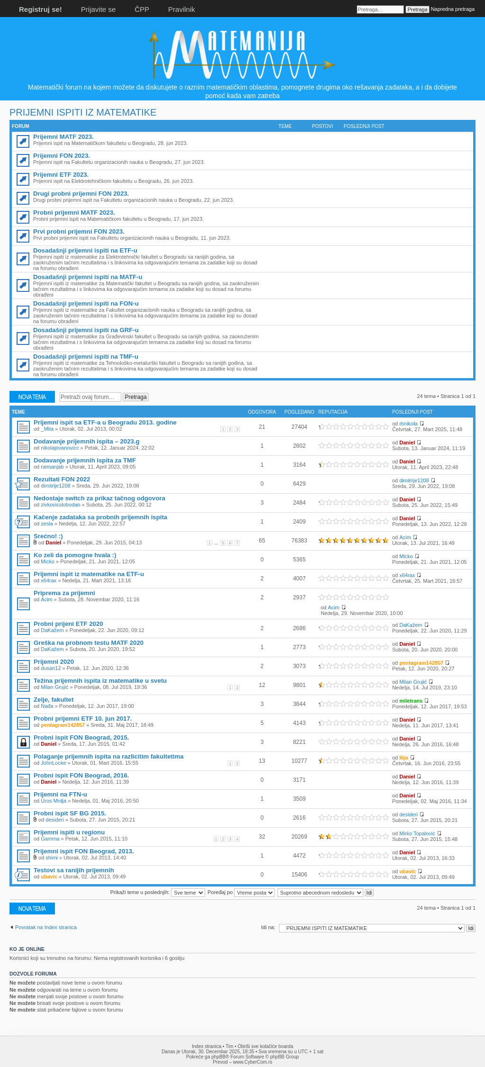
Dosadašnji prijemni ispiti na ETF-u (85, 250)
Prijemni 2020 (54, 661)
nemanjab (52, 467)
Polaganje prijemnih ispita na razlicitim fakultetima (109, 756)
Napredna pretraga (453, 9)
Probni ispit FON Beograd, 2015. (81, 737)
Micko (47, 561)
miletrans (410, 701)
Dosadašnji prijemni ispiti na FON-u (86, 303)
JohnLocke (53, 763)
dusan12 (51, 668)
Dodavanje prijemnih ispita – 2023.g (87, 441)
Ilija (403, 757)
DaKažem (52, 630)
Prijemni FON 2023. (61, 155)
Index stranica (206, 1046)
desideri (54, 820)
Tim (229, 1046)
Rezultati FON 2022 (62, 479)
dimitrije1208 (55, 485)
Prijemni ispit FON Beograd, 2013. (84, 851)
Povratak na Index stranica (46, 927)
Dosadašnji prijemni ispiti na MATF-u (88, 276)
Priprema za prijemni (64, 593)
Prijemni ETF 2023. (61, 174)
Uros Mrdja (53, 801)
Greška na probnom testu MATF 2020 (89, 642)
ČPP (142, 9)
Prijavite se (98, 9)
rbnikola (408, 423)
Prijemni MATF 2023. (63, 136)
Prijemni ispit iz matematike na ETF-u (89, 574)
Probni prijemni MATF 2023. (74, 212)
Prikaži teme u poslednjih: (157, 892)
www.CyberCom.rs (252, 1062)
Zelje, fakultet (53, 699)
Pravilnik (181, 9)
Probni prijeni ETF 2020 (68, 623)
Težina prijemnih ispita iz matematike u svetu (100, 680)
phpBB (218, 1056)
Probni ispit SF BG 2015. (70, 813)
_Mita (47, 429)
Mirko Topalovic (417, 833)
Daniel (407, 442)
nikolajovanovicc (60, 448)
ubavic (49, 876)
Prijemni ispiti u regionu (69, 832)
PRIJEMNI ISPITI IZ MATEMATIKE (82, 112)
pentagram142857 (421, 663)
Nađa (47, 706)
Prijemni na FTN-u (60, 794)
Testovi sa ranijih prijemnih (74, 870)
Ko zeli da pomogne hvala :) (75, 555)
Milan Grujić (54, 687)
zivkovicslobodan (60, 504)
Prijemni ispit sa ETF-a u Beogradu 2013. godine (105, 422)
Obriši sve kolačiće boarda (265, 1046)
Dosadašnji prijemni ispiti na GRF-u (86, 330)
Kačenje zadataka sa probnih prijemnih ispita (100, 517)
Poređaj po (241, 892)
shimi (51, 857)
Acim (405, 537)
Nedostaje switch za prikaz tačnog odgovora (99, 498)
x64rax (48, 580)
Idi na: (268, 927)
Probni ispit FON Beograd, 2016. (81, 775)
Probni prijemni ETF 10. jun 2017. (83, 718)
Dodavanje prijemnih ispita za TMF (85, 460)
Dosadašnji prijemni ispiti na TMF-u (85, 356)
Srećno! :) (48, 536)
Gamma (50, 838)
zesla (47, 523)
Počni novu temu (32, 397)
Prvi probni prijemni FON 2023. (79, 231)
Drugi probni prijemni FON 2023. (81, 193)
